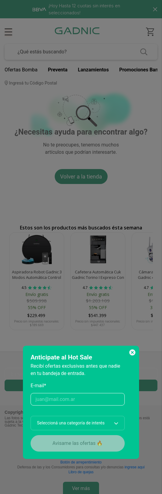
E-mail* (38, 385)
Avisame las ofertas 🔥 (78, 443)
